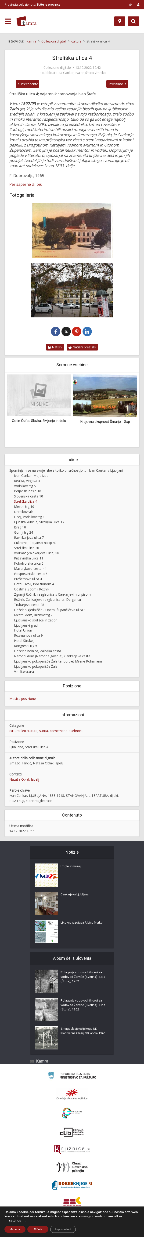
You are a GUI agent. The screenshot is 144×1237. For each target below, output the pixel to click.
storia (43, 731)
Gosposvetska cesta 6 (30, 574)
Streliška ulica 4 (25, 502)
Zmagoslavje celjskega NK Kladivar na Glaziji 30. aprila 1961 (80, 1034)
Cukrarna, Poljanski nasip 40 (35, 543)
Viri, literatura (24, 672)
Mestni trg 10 (24, 507)
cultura (14, 731)
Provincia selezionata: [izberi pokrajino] (32, 4)
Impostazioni (63, 1229)
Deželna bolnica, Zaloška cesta (37, 651)
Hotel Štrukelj (24, 641)
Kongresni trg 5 (25, 646)
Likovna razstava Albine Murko (83, 924)
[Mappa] (119, 21)
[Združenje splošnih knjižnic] (72, 1203)
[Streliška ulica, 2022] (72, 290)
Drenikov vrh (23, 512)
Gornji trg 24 (23, 533)
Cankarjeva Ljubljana (76, 896)
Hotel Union (23, 631)
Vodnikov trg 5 (25, 486)
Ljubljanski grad (26, 626)
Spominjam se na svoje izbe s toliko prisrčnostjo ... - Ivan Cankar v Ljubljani (66, 471)
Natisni (55, 347)
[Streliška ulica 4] (72, 230)
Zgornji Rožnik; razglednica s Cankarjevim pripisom (52, 595)
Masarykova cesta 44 (30, 569)
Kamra (42, 1061)
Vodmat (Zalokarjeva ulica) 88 (36, 553)
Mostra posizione (22, 699)
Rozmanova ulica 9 (28, 636)
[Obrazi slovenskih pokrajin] (72, 1168)
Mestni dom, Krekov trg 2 (33, 615)
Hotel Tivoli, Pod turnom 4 (34, 584)
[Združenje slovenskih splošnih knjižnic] (72, 1150)
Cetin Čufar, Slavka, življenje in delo (39, 421)
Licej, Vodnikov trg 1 (29, 517)
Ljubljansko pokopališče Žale (36, 667)
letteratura (29, 731)
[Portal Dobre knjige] (72, 1185)
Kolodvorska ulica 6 (28, 564)
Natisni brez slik (82, 347)
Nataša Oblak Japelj (24, 780)
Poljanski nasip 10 (27, 491)
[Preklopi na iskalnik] (133, 21)
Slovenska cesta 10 (28, 497)
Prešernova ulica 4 (28, 579)
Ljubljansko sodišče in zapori (36, 620)
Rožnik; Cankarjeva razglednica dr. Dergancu (47, 600)
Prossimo (119, 84)
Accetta (15, 1229)
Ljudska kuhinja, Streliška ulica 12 (39, 522)
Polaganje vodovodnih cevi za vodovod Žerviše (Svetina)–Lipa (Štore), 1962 (82, 978)
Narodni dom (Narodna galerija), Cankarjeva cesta (52, 657)
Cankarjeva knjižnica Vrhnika (84, 73)
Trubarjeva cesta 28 (29, 605)
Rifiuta (38, 1229)
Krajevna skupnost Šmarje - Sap (105, 422)
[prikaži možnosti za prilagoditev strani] (130, 4)
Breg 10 (20, 527)
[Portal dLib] (72, 1132)
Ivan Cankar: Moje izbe (31, 476)
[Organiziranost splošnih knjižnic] (72, 1095)
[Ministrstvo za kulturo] (72, 1077)
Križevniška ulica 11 (28, 558)
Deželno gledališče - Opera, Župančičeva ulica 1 (50, 610)
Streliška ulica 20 (26, 548)
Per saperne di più (26, 184)
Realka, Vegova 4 (27, 481)
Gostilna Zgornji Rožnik (31, 589)
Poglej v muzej (71, 867)
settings (15, 1220)
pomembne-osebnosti (66, 731)
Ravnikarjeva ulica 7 (29, 538)
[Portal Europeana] (72, 1114)
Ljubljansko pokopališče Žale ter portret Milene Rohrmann (58, 662)
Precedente (26, 84)
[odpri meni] (8, 21)
